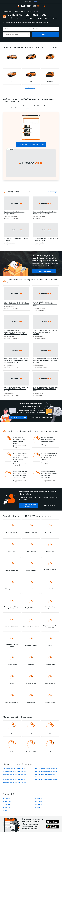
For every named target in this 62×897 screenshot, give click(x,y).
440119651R (38, 805)
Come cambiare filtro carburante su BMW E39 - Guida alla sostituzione (48, 440)
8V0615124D (6, 802)
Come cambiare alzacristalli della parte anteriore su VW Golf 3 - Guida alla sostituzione (49, 457)
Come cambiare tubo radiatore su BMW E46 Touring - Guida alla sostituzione (19, 441)
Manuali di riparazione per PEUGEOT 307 (46, 772)
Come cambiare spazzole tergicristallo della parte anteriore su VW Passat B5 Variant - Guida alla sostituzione (20, 458)
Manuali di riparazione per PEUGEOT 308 (14, 772)
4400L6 (5, 811)
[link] (28, 108)
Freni (22, 11)
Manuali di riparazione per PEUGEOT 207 (46, 769)
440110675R (38, 802)
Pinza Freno (29, 11)
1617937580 (6, 808)
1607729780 (6, 799)
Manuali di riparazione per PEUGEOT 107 (14, 783)
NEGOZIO (28, 2)
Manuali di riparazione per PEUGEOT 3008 (46, 780)
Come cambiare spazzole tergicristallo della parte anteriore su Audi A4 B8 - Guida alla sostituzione (20, 475)
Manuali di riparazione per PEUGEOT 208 (14, 775)
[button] (31, 163)
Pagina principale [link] (7, 11)
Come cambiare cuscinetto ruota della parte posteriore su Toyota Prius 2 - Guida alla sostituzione (48, 475)
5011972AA (6, 805)
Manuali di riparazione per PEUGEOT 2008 (15, 780)
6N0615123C (38, 799)
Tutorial (16, 11)
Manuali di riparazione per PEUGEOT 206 (14, 769)
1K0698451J (38, 808)
